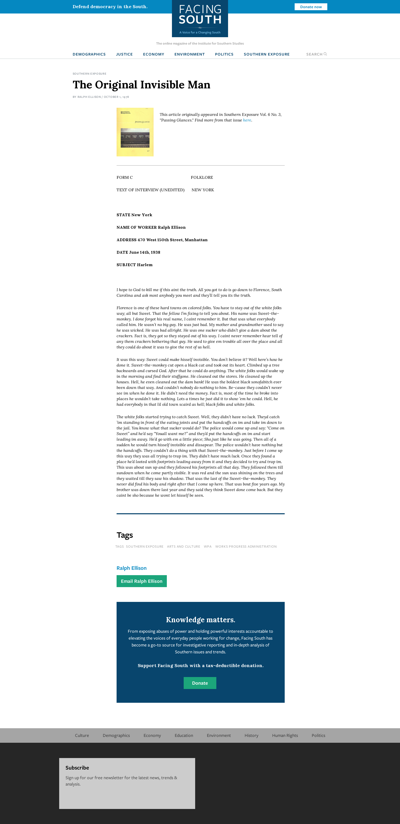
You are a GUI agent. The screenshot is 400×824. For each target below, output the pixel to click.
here (247, 120)
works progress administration (246, 546)
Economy (153, 54)
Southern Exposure (267, 54)
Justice (124, 54)
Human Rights (285, 735)
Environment (189, 54)
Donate (200, 683)
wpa (208, 546)
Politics (224, 54)
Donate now (311, 6)
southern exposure (145, 546)
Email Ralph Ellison (141, 581)
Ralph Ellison (89, 97)
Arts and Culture (183, 546)
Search (316, 54)
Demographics (89, 54)
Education (184, 735)
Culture (82, 735)
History (251, 735)
